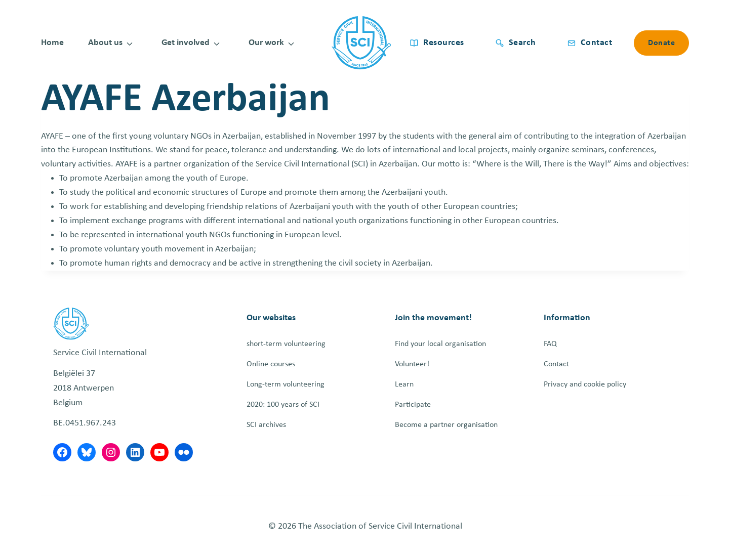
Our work (266, 43)
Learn (404, 384)
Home (52, 43)
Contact (556, 364)
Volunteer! (412, 364)
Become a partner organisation (446, 425)
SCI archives (266, 425)
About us (105, 43)
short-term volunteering (286, 344)
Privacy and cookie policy (585, 384)
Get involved (185, 43)
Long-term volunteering (286, 384)
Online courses (271, 364)
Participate (413, 405)
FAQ (550, 344)
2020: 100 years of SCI (283, 405)
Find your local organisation (440, 344)
